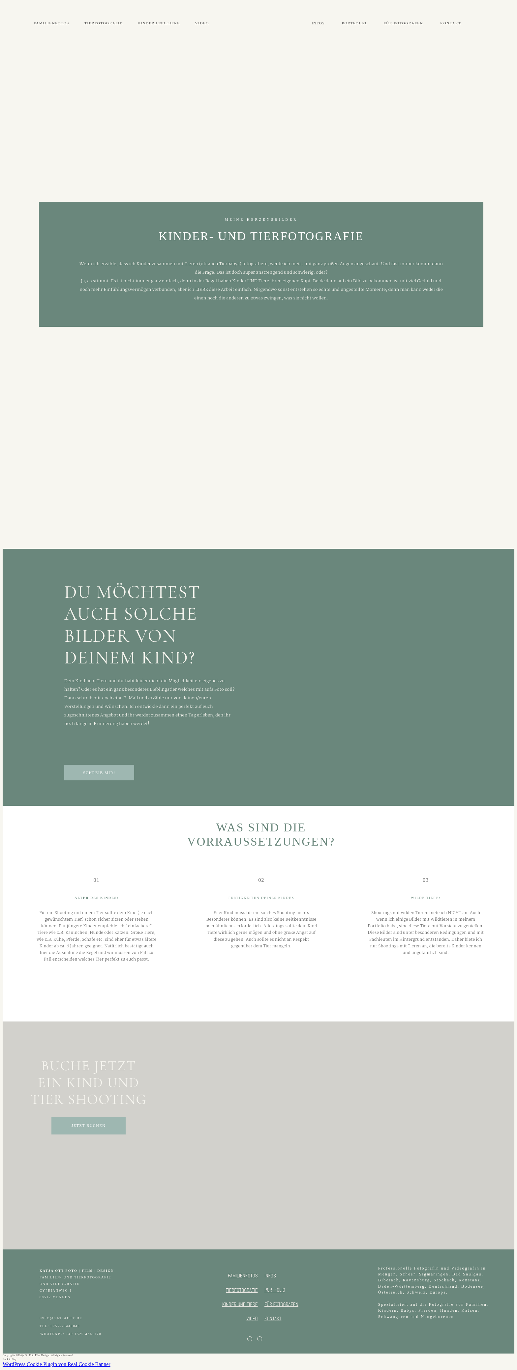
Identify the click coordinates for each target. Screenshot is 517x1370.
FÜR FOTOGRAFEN (403, 23)
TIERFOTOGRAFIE (103, 23)
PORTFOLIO (354, 23)
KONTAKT (450, 23)
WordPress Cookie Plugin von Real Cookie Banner (56, 1364)
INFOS (318, 23)
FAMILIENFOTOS (51, 23)
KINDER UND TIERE (158, 23)
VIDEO (202, 23)
